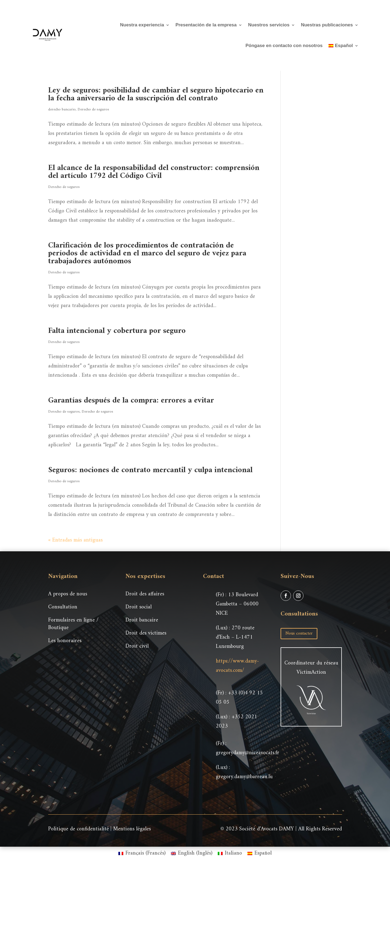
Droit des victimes (145, 633)
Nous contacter (298, 633)
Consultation (62, 607)
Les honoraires (64, 641)
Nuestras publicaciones (327, 24)
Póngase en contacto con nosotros (284, 45)
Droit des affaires (144, 594)
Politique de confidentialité (78, 829)
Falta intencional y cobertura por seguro (117, 331)
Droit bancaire (141, 620)
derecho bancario (62, 109)
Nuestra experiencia (142, 24)
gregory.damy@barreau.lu (244, 777)
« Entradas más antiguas (75, 540)
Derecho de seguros (93, 109)
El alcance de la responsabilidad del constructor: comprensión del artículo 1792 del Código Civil (153, 172)
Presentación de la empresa (206, 24)
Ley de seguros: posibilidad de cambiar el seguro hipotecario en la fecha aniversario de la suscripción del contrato (155, 94)
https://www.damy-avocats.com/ (237, 666)
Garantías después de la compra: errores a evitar (131, 400)
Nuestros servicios (269, 24)
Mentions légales (132, 829)
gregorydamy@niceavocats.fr (247, 753)
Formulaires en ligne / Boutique (73, 624)
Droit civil (137, 646)
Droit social (138, 607)
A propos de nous (67, 594)
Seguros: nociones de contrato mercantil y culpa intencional (150, 470)
